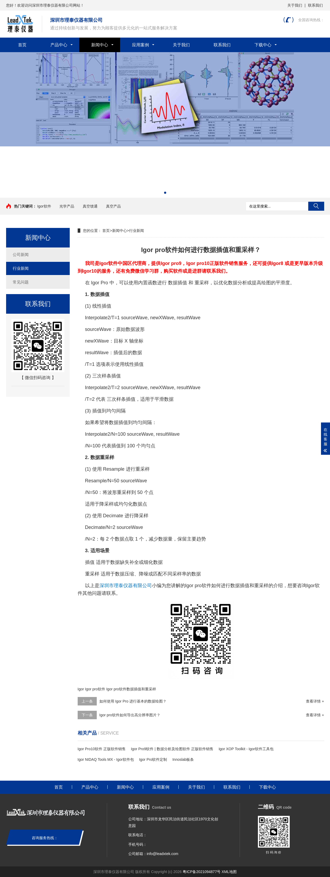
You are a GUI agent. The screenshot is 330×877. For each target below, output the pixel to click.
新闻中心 (99, 45)
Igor (81, 689)
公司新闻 (21, 254)
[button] (165, 193)
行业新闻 (21, 268)
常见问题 (21, 282)
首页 (22, 45)
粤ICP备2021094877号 (202, 872)
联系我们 (315, 5)
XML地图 (229, 872)
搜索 (316, 206)
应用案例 (140, 45)
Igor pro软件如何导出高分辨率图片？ (129, 715)
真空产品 (113, 206)
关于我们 (294, 5)
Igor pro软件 (95, 689)
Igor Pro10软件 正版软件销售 (102, 749)
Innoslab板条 (183, 759)
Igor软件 (44, 206)
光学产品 (66, 206)
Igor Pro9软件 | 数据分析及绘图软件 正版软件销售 (172, 749)
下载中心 (262, 45)
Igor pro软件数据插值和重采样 (131, 689)
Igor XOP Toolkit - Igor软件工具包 (246, 749)
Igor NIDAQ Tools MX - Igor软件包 (106, 759)
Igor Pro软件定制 (153, 759)
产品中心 (58, 45)
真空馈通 (90, 206)
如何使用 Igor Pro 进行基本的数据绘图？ (133, 701)
